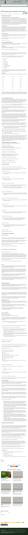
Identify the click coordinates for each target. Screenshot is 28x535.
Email (9, 512)
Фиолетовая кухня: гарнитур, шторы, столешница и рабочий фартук (17, 491)
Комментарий (2, 514)
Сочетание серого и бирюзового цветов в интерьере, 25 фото (6, 491)
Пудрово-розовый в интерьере (17, 504)
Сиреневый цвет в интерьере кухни (5, 504)
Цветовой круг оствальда (17, 478)
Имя (1, 512)
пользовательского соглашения (18, 532)
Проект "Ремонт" (18, 1)
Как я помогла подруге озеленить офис (4, 478)
